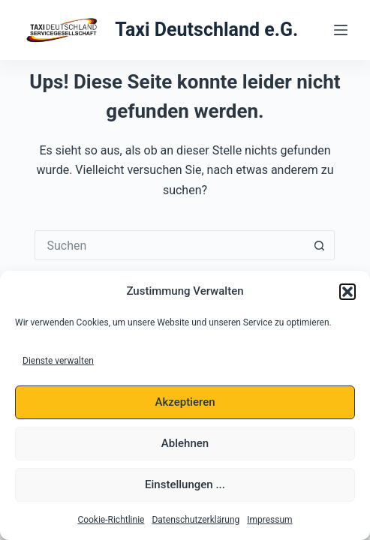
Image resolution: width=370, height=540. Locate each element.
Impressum (269, 519)
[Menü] (340, 30)
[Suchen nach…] (170, 245)
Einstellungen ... (185, 484)
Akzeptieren (185, 402)
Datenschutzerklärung (195, 519)
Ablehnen (185, 443)
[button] (347, 291)
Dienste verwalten (58, 361)
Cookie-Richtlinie (110, 519)
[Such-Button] (320, 245)
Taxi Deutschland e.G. (206, 29)
